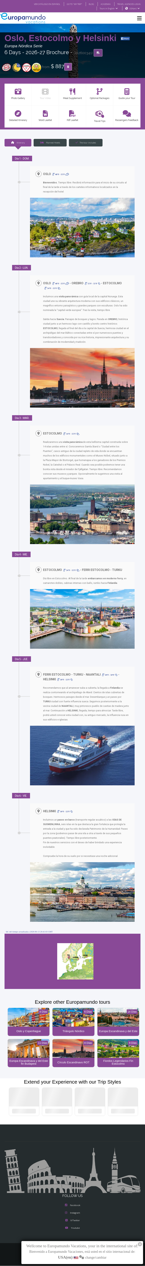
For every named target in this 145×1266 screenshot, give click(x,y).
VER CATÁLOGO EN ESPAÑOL (40, 4)
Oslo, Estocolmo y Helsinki (62, 38)
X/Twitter (72, 1221)
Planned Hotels (50, 142)
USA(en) (134, 8)
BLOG (87, 4)
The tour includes (86, 142)
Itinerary (17, 142)
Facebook (72, 1206)
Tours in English (108, 8)
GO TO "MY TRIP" (69, 4)
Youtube (72, 1228)
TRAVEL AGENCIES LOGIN (127, 4)
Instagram (72, 1213)
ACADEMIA (102, 4)
